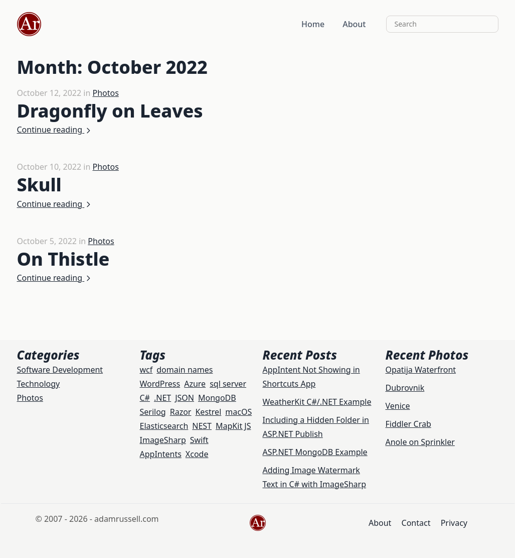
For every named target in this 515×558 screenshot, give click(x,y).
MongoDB (217, 397)
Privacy (454, 522)
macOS (238, 411)
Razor (181, 411)
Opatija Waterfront (421, 369)
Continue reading (55, 129)
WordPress (160, 383)
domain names (184, 369)
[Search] (442, 24)
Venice (398, 405)
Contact (416, 522)
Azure (195, 383)
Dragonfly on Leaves (110, 110)
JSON (184, 397)
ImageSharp (163, 439)
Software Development (60, 369)
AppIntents (161, 454)
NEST (202, 425)
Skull (39, 184)
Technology (38, 383)
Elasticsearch (164, 425)
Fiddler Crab (408, 423)
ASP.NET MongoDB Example (315, 452)
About (354, 24)
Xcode (197, 454)
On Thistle (63, 259)
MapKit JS (233, 425)
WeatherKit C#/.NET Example (317, 401)
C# (145, 397)
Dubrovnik (405, 387)
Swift (199, 439)
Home (312, 24)
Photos (105, 92)
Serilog (153, 411)
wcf (146, 369)
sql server (228, 383)
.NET (162, 397)
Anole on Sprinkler (420, 442)
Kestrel (208, 411)
